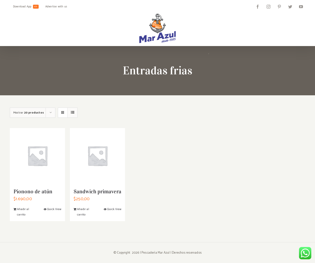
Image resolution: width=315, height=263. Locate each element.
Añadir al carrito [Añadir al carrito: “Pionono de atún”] (23, 212)
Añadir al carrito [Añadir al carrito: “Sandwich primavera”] (83, 212)
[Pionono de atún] (37, 155)
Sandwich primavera (97, 191)
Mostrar (28, 112)
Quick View (54, 209)
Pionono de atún (33, 191)
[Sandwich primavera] (97, 155)
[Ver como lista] (72, 112)
